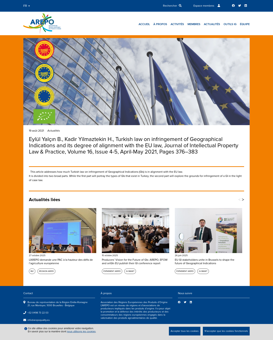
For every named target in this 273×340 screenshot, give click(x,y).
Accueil (144, 24)
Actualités (212, 24)
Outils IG (230, 24)
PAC (32, 271)
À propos (160, 24)
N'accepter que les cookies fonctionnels (226, 331)
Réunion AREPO (46, 271)
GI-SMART (130, 271)
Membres (194, 24)
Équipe (245, 24)
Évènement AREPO (112, 271)
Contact (28, 293)
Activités (177, 24)
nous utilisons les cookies (81, 331)
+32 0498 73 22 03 (38, 312)
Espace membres (203, 5)
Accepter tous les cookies (185, 331)
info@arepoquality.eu (39, 320)
